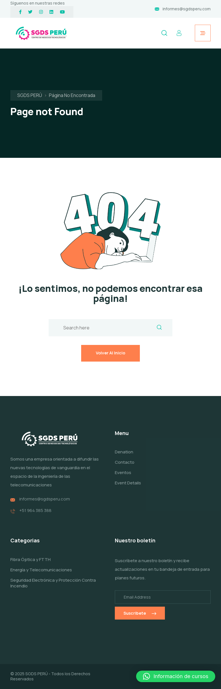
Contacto (124, 466)
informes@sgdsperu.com (187, 8)
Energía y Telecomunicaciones (41, 574)
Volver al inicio (110, 353)
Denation (124, 456)
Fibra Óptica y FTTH (30, 563)
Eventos (123, 476)
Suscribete (139, 617)
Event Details (128, 487)
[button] (175, 676)
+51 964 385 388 (35, 515)
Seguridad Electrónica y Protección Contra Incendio (53, 587)
